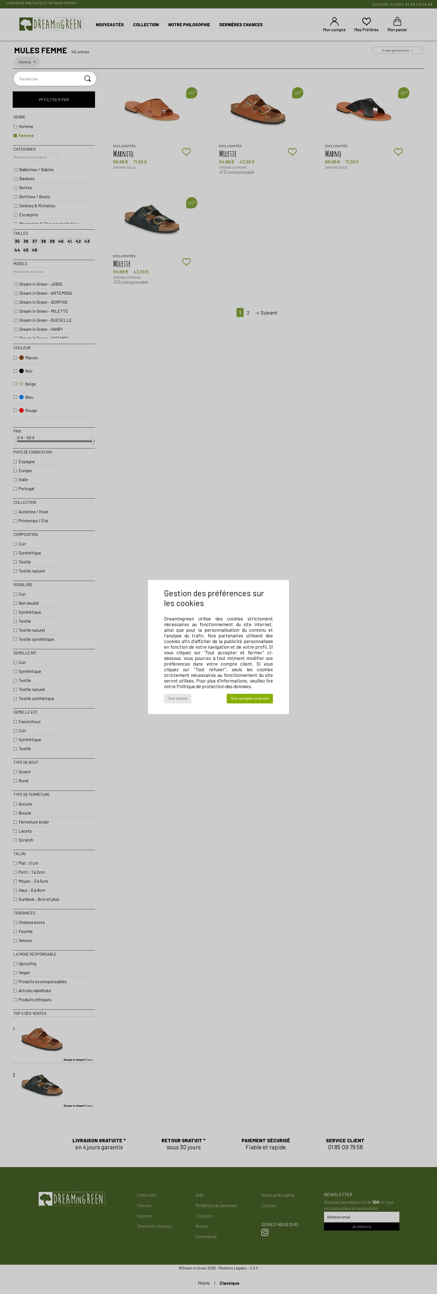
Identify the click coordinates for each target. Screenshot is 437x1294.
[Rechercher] (87, 79)
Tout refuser (177, 698)
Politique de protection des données (213, 686)
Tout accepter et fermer (250, 698)
